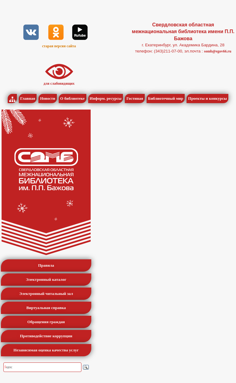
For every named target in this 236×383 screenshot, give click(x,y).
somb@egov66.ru (217, 51)
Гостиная (134, 98)
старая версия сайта (59, 46)
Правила (46, 265)
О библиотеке (72, 98)
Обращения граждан (46, 321)
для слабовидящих (59, 83)
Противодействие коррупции (46, 336)
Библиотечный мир (165, 98)
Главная (27, 98)
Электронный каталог (46, 279)
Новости (47, 98)
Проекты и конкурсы (207, 98)
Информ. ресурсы (106, 98)
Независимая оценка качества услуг (46, 350)
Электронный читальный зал (46, 293)
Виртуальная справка (46, 307)
